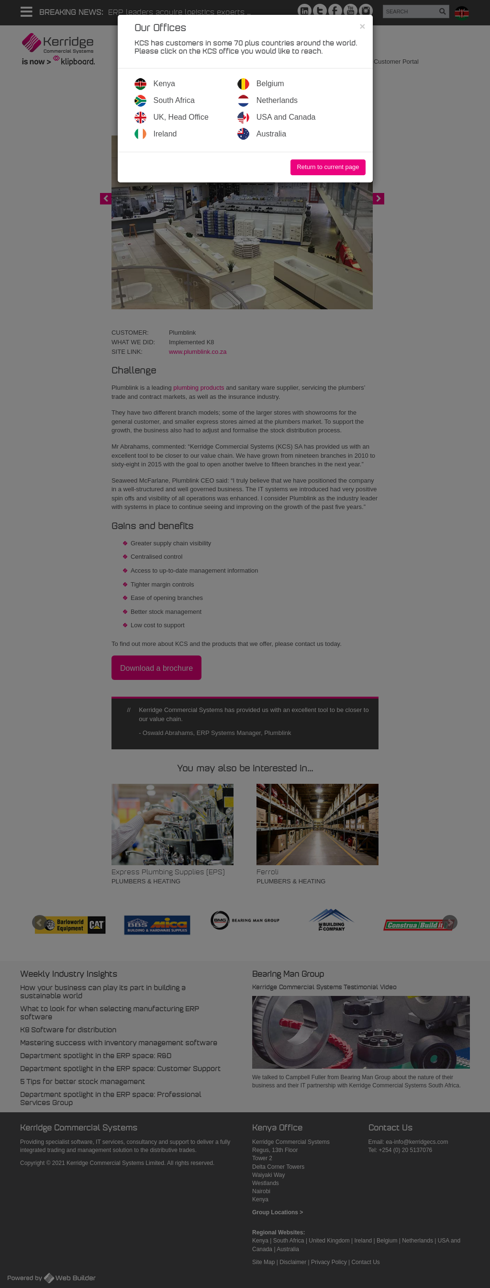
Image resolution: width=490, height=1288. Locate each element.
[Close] (362, 26)
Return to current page (328, 166)
